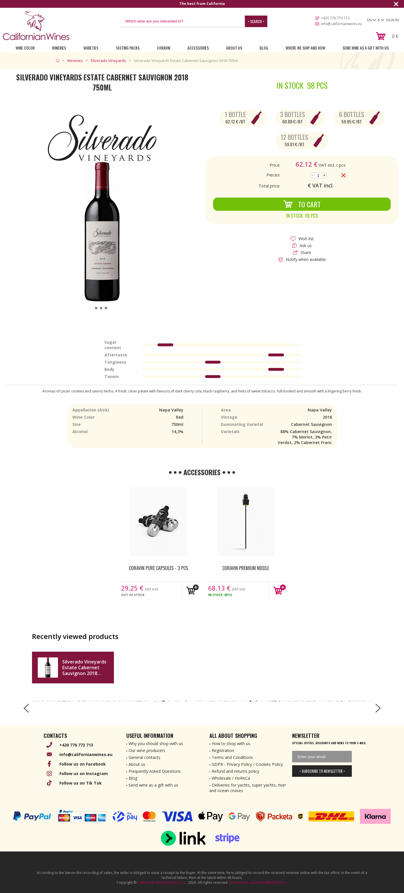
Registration (223, 750)
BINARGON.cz (276, 882)
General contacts (144, 757)
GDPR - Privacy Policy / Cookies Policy (247, 764)
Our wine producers (147, 750)
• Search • (256, 21)
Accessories (198, 48)
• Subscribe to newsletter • (322, 771)
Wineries (59, 48)
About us (137, 764)
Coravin (163, 48)
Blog (264, 48)
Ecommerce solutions (246, 882)
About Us (234, 48)
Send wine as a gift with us (366, 48)
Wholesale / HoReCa (231, 778)
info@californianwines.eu (341, 23)
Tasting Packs (128, 48)
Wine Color (25, 48)
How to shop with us (231, 743)
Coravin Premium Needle (245, 568)
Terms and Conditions (232, 757)
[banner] (36, 25)
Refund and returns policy (235, 771)
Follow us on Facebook (82, 764)
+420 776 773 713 (335, 18)
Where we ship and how (305, 48)
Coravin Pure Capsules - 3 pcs (158, 568)
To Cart (302, 204)
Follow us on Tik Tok (80, 783)
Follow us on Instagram (83, 773)
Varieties (90, 48)
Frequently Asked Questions (155, 771)
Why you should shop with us (156, 743)
